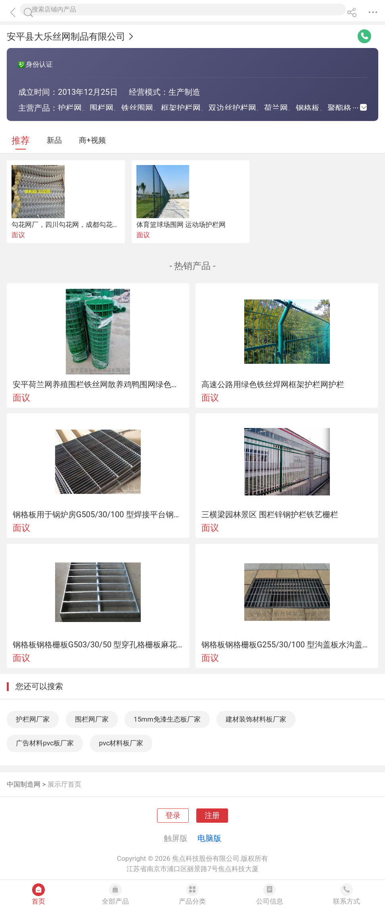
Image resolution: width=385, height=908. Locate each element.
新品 (54, 140)
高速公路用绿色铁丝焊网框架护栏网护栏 (272, 384)
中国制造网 (23, 784)
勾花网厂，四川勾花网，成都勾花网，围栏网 (78, 224)
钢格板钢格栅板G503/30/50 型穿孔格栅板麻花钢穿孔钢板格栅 (98, 645)
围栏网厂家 (92, 719)
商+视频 (92, 140)
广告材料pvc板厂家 (45, 743)
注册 (212, 815)
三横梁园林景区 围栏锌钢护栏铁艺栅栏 (269, 514)
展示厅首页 (64, 784)
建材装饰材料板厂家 (256, 719)
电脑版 (209, 838)
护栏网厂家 (33, 719)
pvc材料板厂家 (121, 743)
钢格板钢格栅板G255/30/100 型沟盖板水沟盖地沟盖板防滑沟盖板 (287, 645)
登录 (172, 815)
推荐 (20, 140)
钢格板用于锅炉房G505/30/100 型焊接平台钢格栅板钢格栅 (98, 514)
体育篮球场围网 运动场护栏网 (181, 224)
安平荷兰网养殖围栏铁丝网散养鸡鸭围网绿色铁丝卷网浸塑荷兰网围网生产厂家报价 (98, 384)
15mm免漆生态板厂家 (167, 719)
